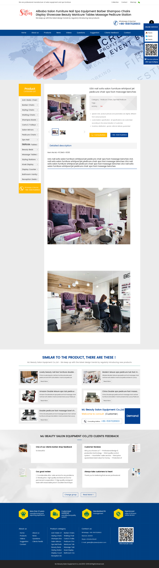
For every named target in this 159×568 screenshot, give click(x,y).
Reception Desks (29, 179)
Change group (71, 494)
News (58, 32)
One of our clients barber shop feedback (54, 447)
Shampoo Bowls (29, 119)
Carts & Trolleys (29, 124)
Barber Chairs (28, 105)
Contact (124, 2)
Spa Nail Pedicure (26, 140)
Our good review (43, 471)
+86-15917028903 (118, 135)
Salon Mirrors (27, 129)
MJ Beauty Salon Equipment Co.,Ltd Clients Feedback (79, 436)
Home (23, 32)
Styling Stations (29, 159)
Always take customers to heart (98, 471)
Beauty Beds (27, 149)
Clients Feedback (112, 32)
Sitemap (133, 2)
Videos (69, 32)
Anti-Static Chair (29, 100)
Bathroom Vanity (29, 174)
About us (35, 32)
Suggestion (94, 32)
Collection (115, 2)
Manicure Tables (29, 144)
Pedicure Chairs (29, 134)
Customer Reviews (92, 447)
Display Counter (29, 169)
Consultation (98, 135)
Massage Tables (29, 154)
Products (47, 32)
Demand (132, 416)
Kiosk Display (27, 164)
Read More (44, 381)
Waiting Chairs (28, 115)
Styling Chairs (28, 110)
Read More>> (88, 494)
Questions (81, 32)
